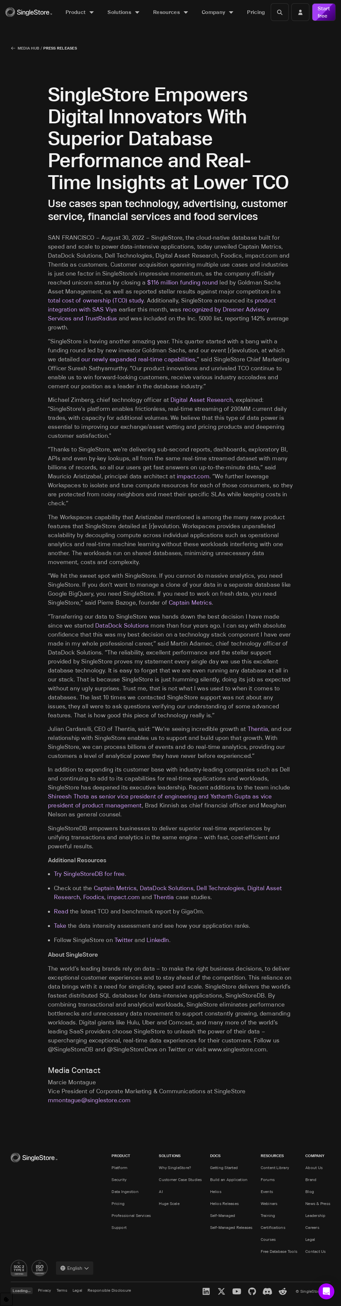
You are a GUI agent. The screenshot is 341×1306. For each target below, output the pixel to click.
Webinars (269, 1203)
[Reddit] (283, 1291)
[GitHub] (252, 1291)
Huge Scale (169, 1203)
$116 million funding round (182, 282)
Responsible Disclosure (109, 1290)
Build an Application (229, 1179)
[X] (221, 1291)
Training (268, 1215)
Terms (62, 1290)
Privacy (44, 1290)
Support (119, 1227)
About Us (314, 1167)
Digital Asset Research (201, 400)
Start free (324, 12)
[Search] (280, 12)
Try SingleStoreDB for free (89, 874)
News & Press (317, 1203)
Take (60, 925)
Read (61, 911)
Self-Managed (222, 1215)
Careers (312, 1227)
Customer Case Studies (180, 1179)
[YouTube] (237, 1291)
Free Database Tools (279, 1251)
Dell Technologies (220, 888)
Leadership (315, 1215)
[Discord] (267, 1291)
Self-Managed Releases (231, 1227)
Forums (268, 1179)
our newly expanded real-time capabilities (138, 359)
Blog (309, 1191)
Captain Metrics (190, 602)
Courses (268, 1239)
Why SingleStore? (175, 1167)
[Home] (28, 12)
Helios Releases (224, 1203)
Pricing (118, 1203)
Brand (310, 1179)
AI (161, 1191)
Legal (310, 1239)
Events (267, 1191)
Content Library (275, 1167)
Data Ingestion (125, 1191)
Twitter (124, 940)
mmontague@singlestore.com (89, 1100)
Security (119, 1179)
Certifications (273, 1227)
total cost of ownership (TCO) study (96, 300)
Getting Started (224, 1167)
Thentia (258, 729)
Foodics (93, 897)
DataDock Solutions (122, 625)
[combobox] (74, 1268)
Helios (215, 1191)
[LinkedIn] (206, 1291)
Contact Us (315, 1251)
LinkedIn (158, 940)
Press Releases (60, 48)
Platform (119, 1167)
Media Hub (28, 48)
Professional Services (131, 1215)
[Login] (300, 12)
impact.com (193, 476)
